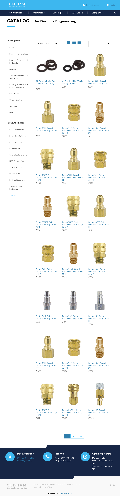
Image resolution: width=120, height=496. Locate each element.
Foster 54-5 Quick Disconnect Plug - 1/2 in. (72, 317)
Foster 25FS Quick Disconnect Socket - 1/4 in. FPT (72, 130)
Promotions (39, 13)
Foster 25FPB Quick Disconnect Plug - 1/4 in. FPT (46, 130)
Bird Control (14, 93)
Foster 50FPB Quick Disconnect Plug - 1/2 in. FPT (99, 224)
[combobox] (47, 44)
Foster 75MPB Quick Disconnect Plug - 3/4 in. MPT (99, 365)
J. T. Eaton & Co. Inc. (17, 167)
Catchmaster (14, 148)
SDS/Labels (77, 13)
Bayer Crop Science (17, 136)
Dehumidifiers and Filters (19, 54)
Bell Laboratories (16, 142)
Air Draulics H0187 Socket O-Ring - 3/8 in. (73, 82)
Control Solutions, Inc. (18, 155)
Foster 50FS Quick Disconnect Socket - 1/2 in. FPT (46, 271)
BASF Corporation (16, 129)
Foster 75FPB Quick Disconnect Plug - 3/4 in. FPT (46, 365)
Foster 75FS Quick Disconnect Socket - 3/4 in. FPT (73, 365)
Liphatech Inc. (14, 173)
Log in (111, 5)
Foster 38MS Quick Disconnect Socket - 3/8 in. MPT (72, 224)
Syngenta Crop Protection (15, 188)
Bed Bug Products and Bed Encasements (18, 86)
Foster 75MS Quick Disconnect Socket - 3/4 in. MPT (46, 412)
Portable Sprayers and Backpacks (18, 62)
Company (96, 13)
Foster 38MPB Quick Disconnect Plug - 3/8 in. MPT (46, 224)
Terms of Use (47, 487)
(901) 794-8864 (64, 460)
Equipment (13, 69)
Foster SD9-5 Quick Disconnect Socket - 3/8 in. (99, 412)
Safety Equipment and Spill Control (18, 77)
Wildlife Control (15, 100)
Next (80, 436)
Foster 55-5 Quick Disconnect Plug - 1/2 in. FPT (99, 318)
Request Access (91, 5)
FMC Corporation (16, 161)
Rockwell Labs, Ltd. (17, 180)
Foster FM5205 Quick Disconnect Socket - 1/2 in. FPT (72, 412)
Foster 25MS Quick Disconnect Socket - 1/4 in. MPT (46, 177)
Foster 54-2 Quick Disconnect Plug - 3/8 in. (46, 317)
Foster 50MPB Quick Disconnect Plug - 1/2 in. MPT (72, 271)
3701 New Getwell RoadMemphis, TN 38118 (27, 459)
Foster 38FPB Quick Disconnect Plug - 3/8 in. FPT (73, 177)
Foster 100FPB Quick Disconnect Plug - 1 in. (98, 82)
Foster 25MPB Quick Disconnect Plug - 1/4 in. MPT (99, 130)
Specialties (13, 106)
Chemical (13, 47)
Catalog (57, 13)
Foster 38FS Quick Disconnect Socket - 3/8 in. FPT (99, 177)
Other (11, 112)
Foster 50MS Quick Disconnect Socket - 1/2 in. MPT (98, 271)
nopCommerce (65, 493)
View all (12, 195)
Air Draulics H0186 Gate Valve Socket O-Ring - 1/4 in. (47, 83)
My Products (15, 13)
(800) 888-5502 (67, 458)
